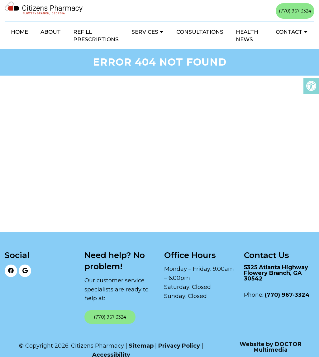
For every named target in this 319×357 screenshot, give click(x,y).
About (50, 32)
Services (144, 32)
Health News (247, 35)
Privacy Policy (179, 346)
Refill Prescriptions (96, 35)
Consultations (199, 32)
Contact (289, 32)
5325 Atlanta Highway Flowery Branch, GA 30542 (276, 273)
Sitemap (141, 346)
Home (19, 32)
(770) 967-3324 (295, 11)
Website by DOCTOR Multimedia (271, 347)
